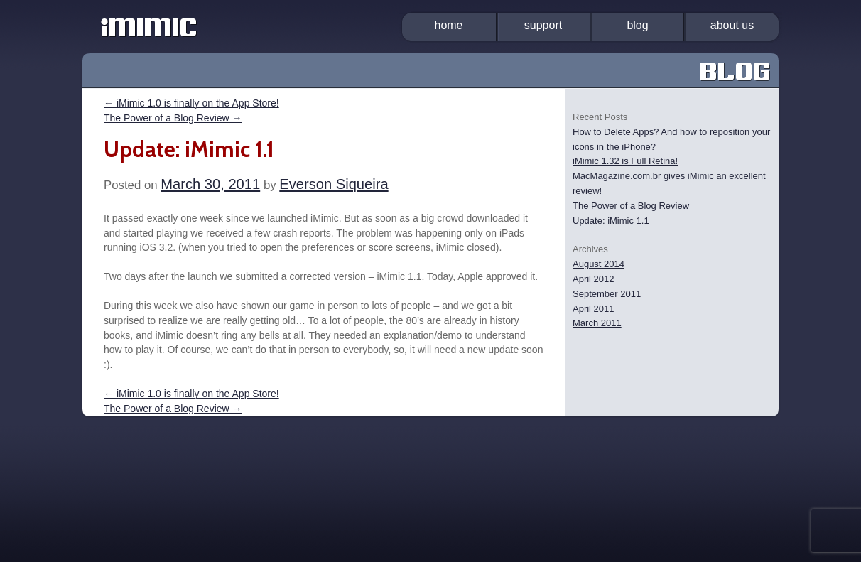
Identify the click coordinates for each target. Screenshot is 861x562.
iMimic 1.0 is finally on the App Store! (191, 103)
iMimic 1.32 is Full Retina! (625, 161)
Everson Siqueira (333, 184)
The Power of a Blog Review (173, 118)
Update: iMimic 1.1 (611, 220)
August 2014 (598, 264)
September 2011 (607, 293)
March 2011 (597, 323)
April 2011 (593, 308)
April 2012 (593, 279)
